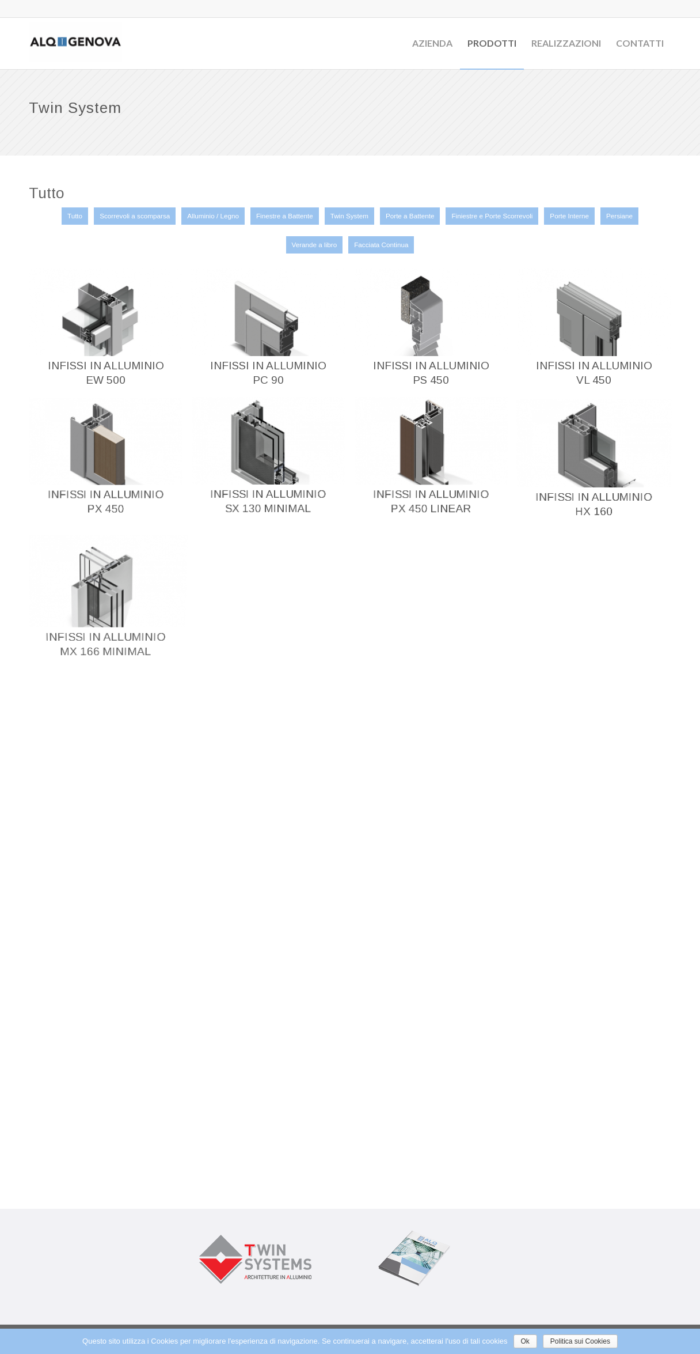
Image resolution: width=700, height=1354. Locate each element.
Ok (525, 1341)
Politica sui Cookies (580, 1341)
